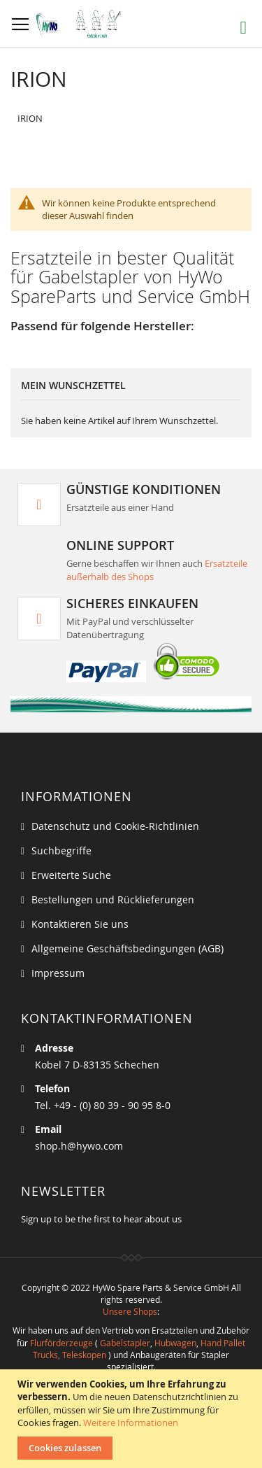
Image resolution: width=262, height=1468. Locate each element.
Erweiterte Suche (71, 875)
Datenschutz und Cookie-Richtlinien (115, 826)
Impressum (58, 973)
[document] (132, 1419)
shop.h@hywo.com (79, 1145)
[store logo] (82, 24)
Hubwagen (175, 1342)
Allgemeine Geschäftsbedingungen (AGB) (127, 948)
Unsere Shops (130, 1311)
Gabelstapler (125, 1342)
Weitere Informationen (130, 1422)
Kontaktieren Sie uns (80, 924)
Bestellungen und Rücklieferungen (112, 899)
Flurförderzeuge (61, 1342)
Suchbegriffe (61, 850)
